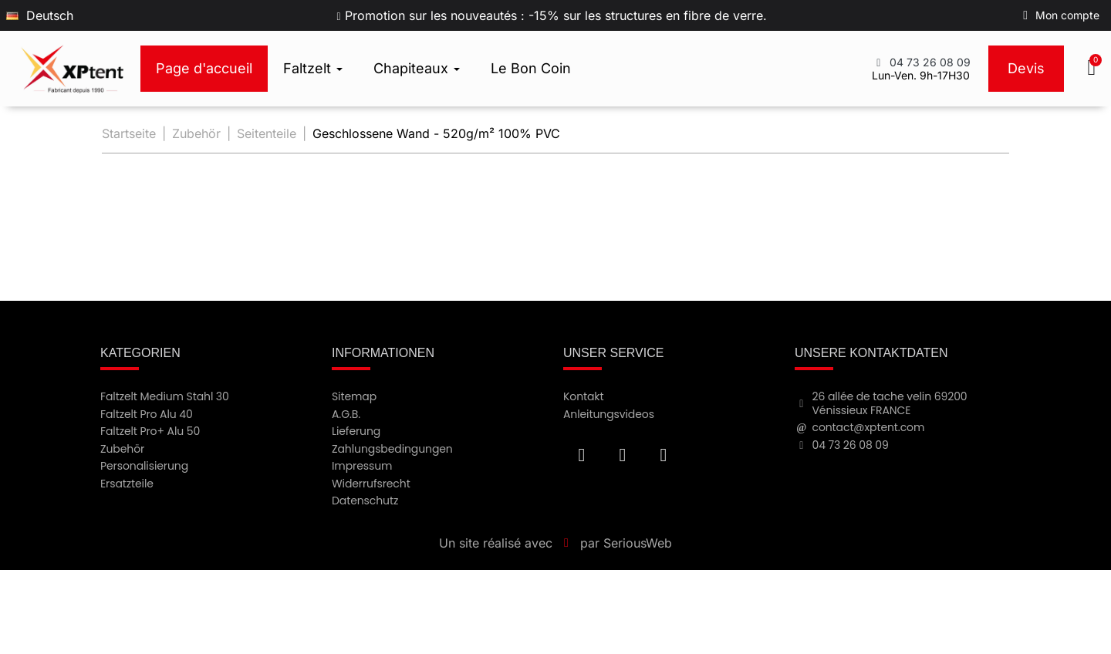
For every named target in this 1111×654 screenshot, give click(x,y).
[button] (1093, 69)
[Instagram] (663, 455)
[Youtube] (622, 455)
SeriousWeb (637, 543)
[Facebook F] (581, 455)
